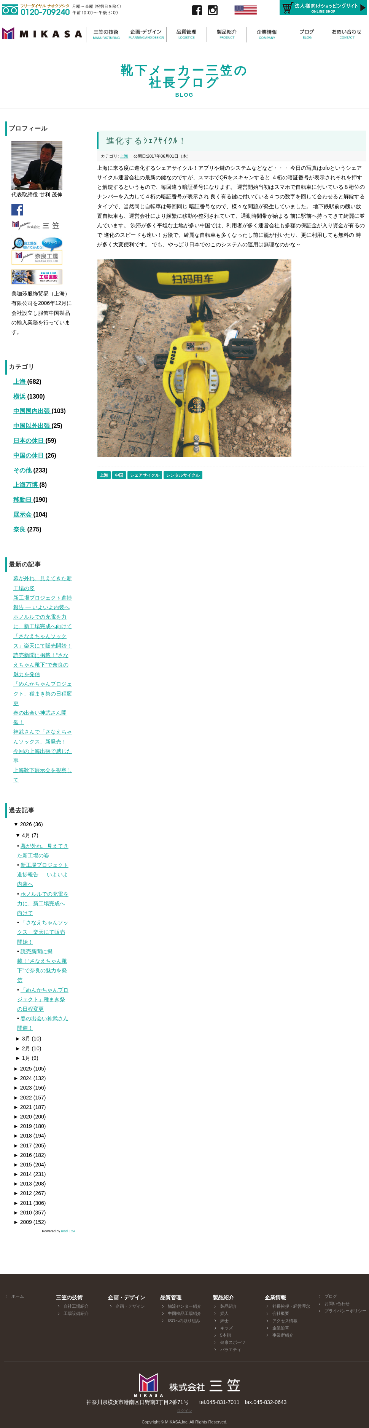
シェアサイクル (144, 475)
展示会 (23, 514)
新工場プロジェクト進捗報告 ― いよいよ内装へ (42, 874)
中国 (119, 475)
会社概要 (280, 1313)
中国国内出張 (32, 411)
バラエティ (230, 1349)
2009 (22, 1222)
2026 (22, 824)
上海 (20, 381)
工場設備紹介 (76, 1313)
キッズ (226, 1328)
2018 (22, 1136)
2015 (22, 1165)
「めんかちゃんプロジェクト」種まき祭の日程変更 (42, 999)
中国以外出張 (32, 426)
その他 (23, 470)
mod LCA (68, 1231)
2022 (22, 1098)
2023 (22, 1088)
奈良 (20, 529)
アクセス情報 (284, 1320)
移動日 (23, 499)
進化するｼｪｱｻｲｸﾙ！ (146, 140)
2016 (22, 1155)
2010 (22, 1212)
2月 (22, 1048)
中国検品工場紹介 (184, 1313)
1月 (22, 1058)
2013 (22, 1184)
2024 (22, 1078)
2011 (22, 1203)
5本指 (225, 1335)
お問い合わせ (337, 1303)
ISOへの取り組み (184, 1320)
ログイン (184, 1411)
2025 (22, 1069)
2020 (22, 1117)
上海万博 (26, 485)
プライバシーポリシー (345, 1310)
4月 (22, 835)
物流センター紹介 (184, 1306)
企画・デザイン (130, 1306)
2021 (22, 1107)
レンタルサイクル (183, 475)
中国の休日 (29, 455)
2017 (22, 1145)
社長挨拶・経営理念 (291, 1306)
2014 (22, 1174)
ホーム (17, 1296)
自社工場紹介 (76, 1306)
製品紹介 (228, 1306)
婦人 (224, 1313)
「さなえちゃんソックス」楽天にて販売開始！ (42, 932)
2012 (22, 1193)
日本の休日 (29, 440)
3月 (22, 1038)
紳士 (224, 1320)
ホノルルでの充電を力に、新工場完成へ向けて (42, 903)
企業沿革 (280, 1328)
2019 (22, 1126)
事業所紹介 (282, 1335)
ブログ (330, 1296)
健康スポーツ (232, 1342)
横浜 (20, 396)
